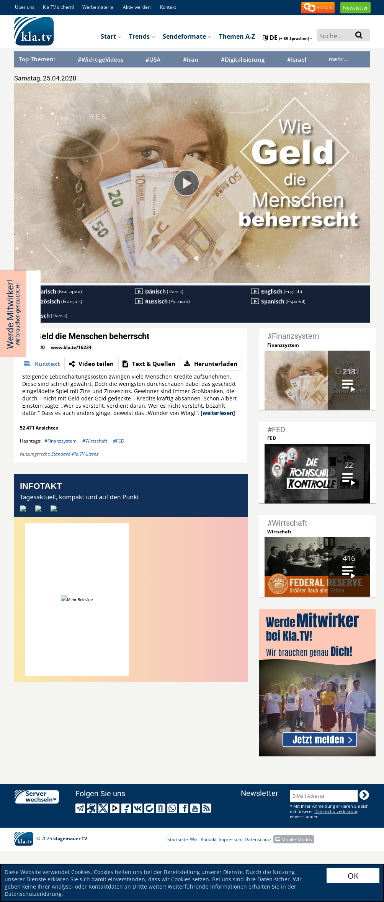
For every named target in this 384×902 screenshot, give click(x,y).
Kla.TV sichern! (58, 7)
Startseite (177, 839)
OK (353, 876)
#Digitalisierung (243, 59)
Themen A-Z (237, 36)
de (288, 37)
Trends (142, 36)
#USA (152, 59)
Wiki (194, 839)
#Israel (296, 59)
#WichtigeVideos (100, 59)
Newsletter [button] (355, 7)
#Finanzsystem (60, 441)
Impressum (231, 839)
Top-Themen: (37, 59)
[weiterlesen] (218, 413)
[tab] (42, 364)
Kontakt (168, 7)
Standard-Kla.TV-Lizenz (74, 454)
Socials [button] (318, 8)
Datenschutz (258, 839)
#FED (118, 441)
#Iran (190, 59)
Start (111, 36)
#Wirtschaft (94, 441)
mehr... (338, 59)
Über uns (24, 7)
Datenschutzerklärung (33, 893)
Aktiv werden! (137, 7)
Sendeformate (187, 36)
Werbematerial (98, 7)
